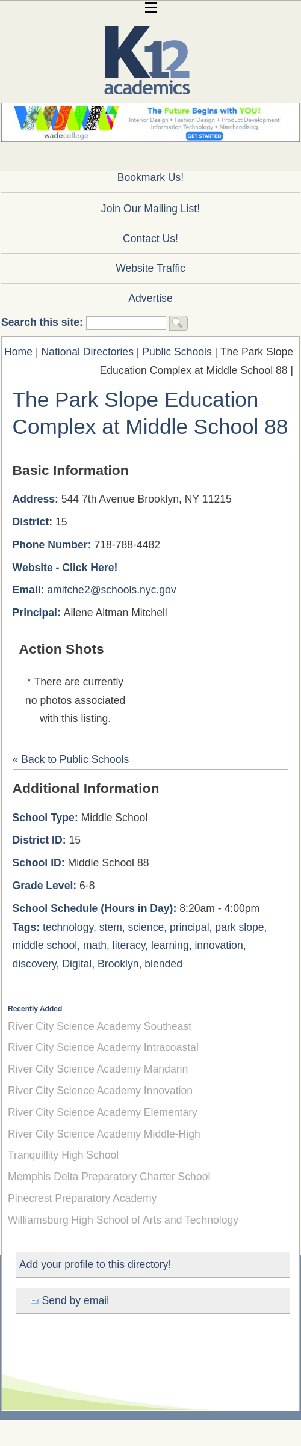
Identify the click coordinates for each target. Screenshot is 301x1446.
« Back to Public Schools (71, 759)
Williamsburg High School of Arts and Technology (123, 1220)
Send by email (70, 1300)
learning (170, 945)
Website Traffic (150, 268)
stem (110, 927)
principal (189, 927)
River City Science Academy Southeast (99, 1026)
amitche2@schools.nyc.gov (111, 590)
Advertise (150, 298)
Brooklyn (118, 964)
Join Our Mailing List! (150, 209)
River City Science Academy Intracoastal (103, 1047)
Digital (77, 964)
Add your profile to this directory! (95, 1264)
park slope (239, 927)
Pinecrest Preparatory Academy (82, 1198)
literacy (129, 945)
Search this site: (43, 322)
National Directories (87, 352)
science (146, 927)
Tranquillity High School (63, 1155)
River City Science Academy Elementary (102, 1112)
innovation (218, 945)
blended (163, 964)
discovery (35, 964)
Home (18, 352)
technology (68, 927)
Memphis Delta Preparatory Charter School (109, 1177)
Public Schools (176, 352)
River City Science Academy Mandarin (98, 1069)
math (95, 945)
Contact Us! (150, 239)
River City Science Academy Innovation (100, 1091)
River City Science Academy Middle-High (104, 1134)
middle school (45, 945)
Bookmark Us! (150, 177)
